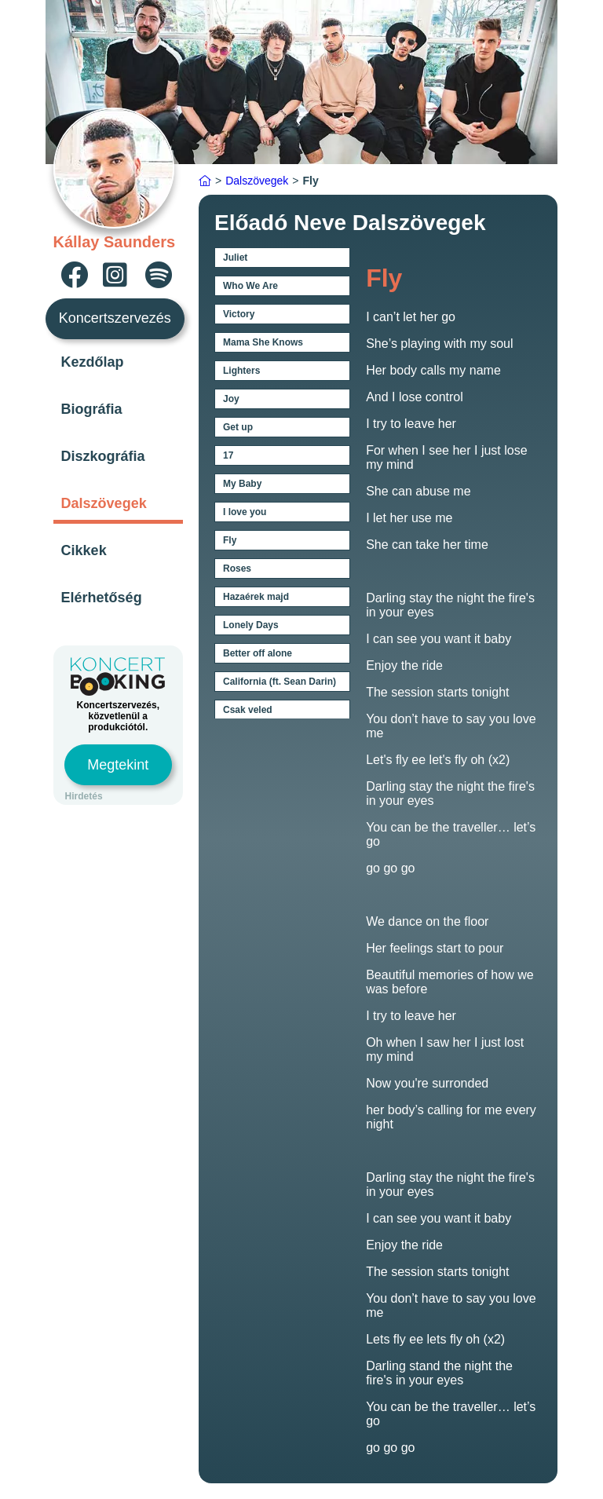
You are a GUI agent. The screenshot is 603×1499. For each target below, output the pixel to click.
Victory (238, 314)
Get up (238, 427)
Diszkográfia (103, 456)
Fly (229, 540)
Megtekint (117, 765)
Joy (231, 398)
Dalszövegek (104, 503)
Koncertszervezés (115, 318)
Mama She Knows (263, 342)
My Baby (242, 483)
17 (228, 455)
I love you (244, 511)
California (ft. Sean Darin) (279, 681)
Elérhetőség (101, 597)
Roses (237, 568)
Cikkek (84, 550)
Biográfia (91, 409)
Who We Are (250, 285)
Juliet (235, 257)
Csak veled (247, 709)
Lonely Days (251, 625)
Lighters (241, 370)
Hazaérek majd (256, 596)
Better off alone (257, 653)
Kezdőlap (92, 362)
